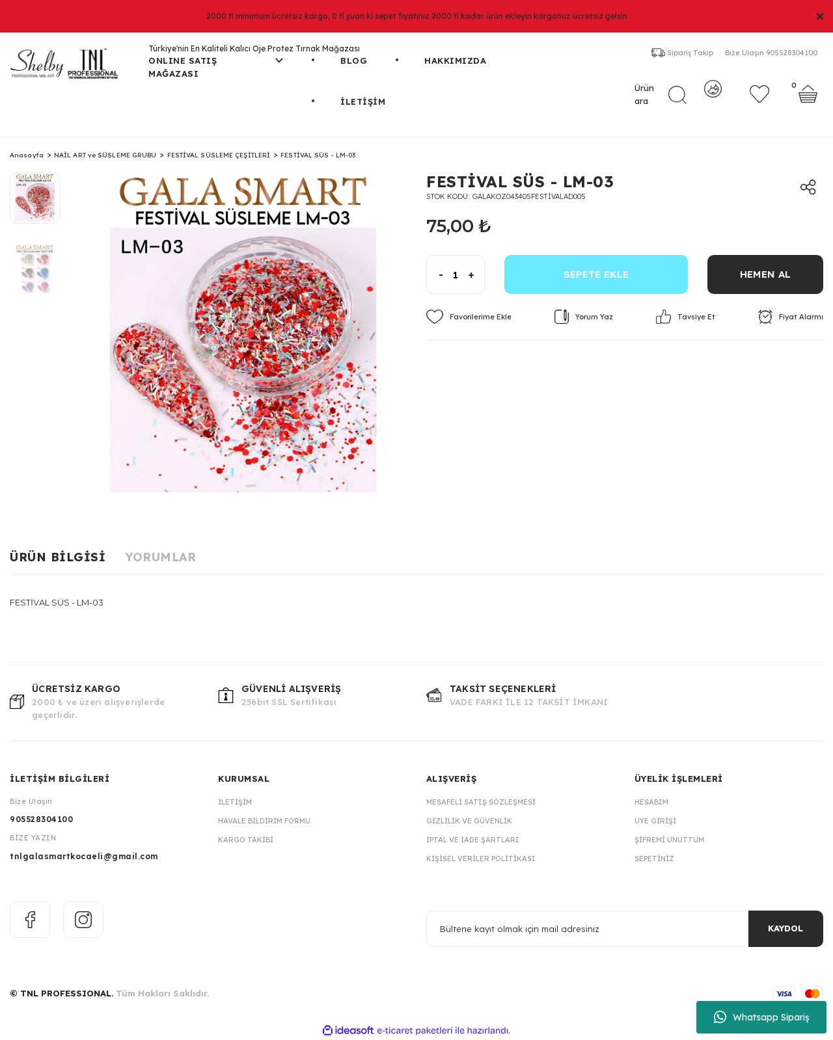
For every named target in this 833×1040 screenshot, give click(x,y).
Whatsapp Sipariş (762, 1017)
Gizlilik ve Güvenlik (469, 820)
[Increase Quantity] (476, 274)
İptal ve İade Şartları (472, 839)
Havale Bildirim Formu (264, 820)
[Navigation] (215, 75)
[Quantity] (455, 274)
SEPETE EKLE (596, 274)
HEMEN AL (765, 274)
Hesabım (651, 802)
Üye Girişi (655, 820)
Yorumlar (160, 557)
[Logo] (69, 68)
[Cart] (808, 100)
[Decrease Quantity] (435, 274)
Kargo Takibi (245, 839)
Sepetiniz (654, 858)
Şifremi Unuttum (669, 839)
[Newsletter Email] (624, 929)
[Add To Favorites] (469, 317)
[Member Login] (713, 101)
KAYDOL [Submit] (785, 928)
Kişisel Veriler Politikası (481, 858)
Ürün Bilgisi (57, 557)
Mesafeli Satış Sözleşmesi (481, 802)
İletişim (235, 802)
